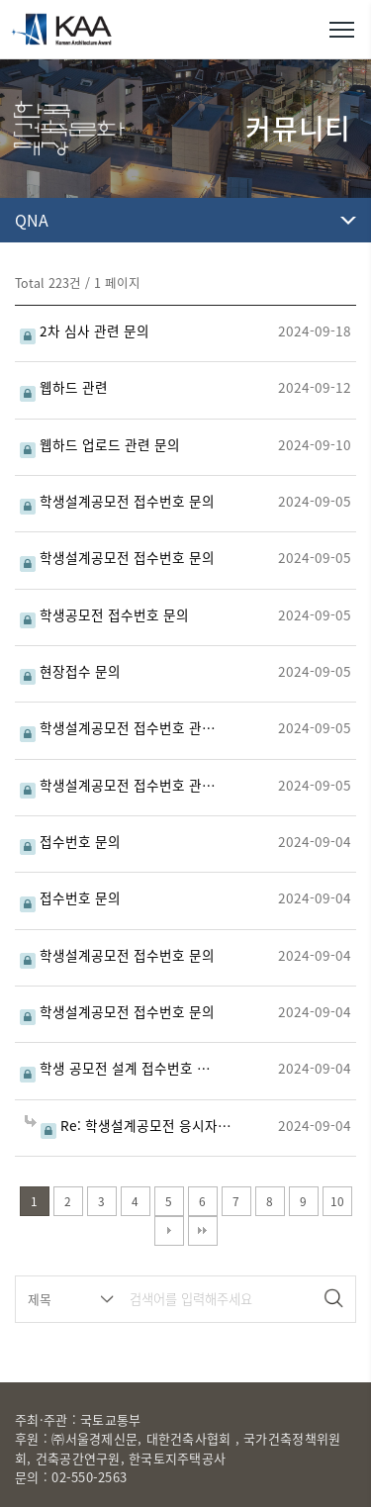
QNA (31, 220)
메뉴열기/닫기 (341, 29)
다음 (169, 1231)
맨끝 (203, 1231)
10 (337, 1201)
